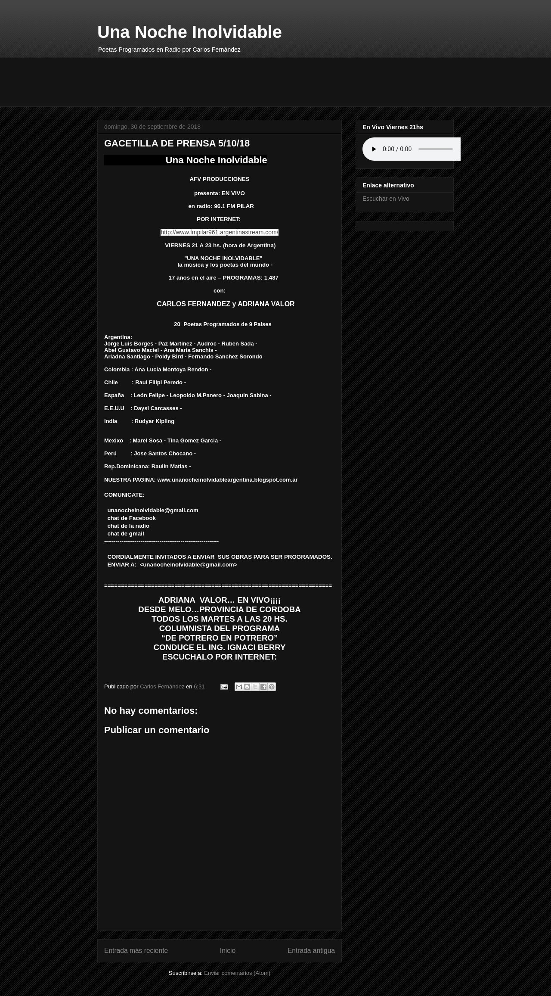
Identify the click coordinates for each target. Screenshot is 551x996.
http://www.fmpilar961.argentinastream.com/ (219, 232)
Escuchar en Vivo (385, 198)
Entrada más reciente (136, 950)
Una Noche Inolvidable (189, 31)
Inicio (227, 950)
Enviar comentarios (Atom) (237, 973)
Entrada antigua (311, 950)
